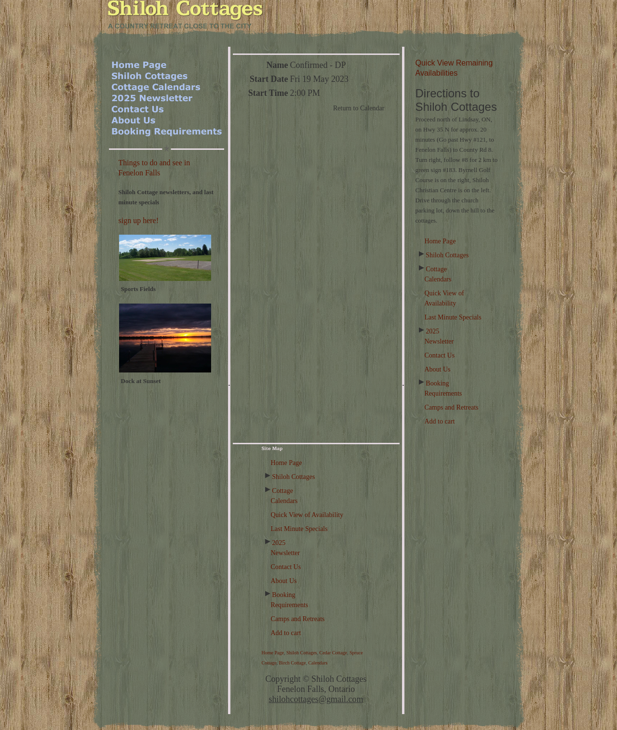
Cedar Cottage (333, 652)
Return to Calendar (359, 108)
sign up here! (139, 220)
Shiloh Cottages (447, 255)
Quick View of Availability (307, 514)
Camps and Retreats (452, 407)
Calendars (317, 662)
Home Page (440, 241)
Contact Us (440, 355)
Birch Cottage (292, 662)
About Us (438, 369)
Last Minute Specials (453, 317)
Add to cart (440, 421)
